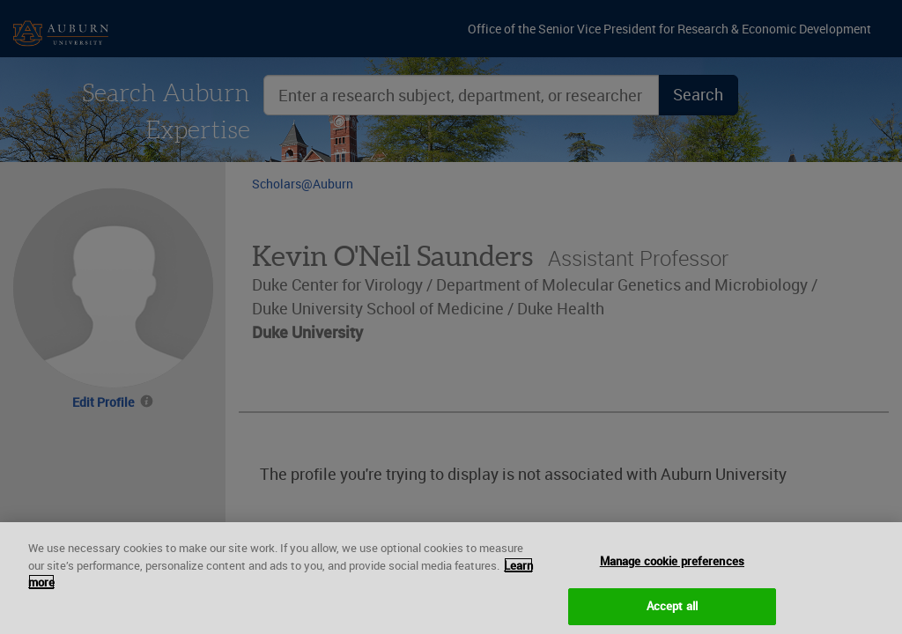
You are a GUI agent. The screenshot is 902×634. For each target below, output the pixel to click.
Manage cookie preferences (672, 568)
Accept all (672, 612)
